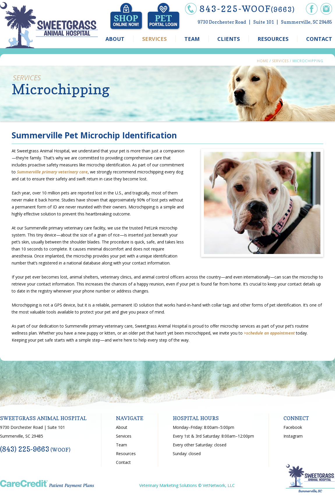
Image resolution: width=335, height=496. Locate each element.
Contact (123, 462)
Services (280, 60)
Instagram (293, 436)
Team (121, 445)
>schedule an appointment (269, 333)
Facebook (292, 427)
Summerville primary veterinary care (52, 172)
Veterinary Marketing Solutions (168, 485)
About (121, 427)
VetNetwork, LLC (219, 485)
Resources (126, 453)
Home (262, 60)
